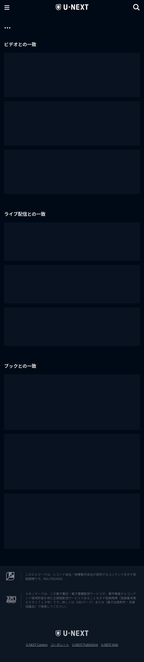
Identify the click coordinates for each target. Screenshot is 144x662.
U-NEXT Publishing (85, 645)
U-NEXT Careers (37, 645)
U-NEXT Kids (109, 645)
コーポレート (59, 645)
